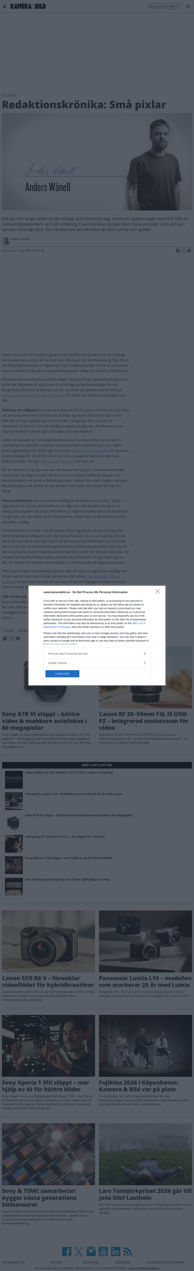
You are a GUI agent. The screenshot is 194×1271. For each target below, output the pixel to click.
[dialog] (97, 635)
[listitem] (97, 653)
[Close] (158, 592)
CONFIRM (62, 673)
